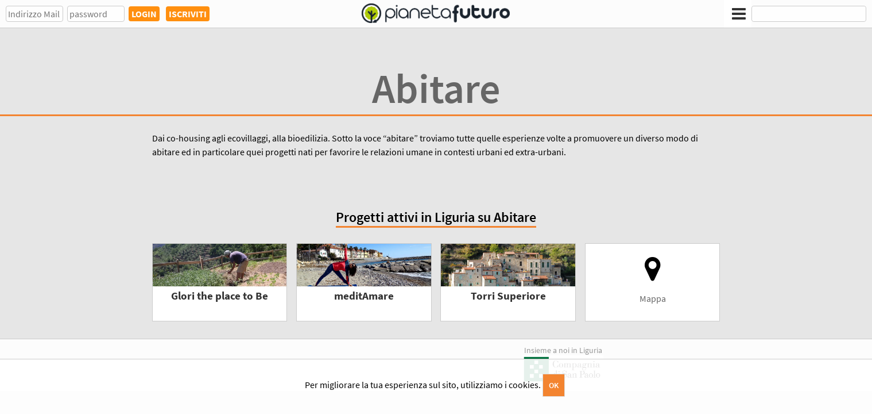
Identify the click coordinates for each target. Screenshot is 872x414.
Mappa (652, 279)
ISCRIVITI (188, 14)
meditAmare (364, 295)
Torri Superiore (508, 295)
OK (554, 385)
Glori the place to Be (219, 295)
